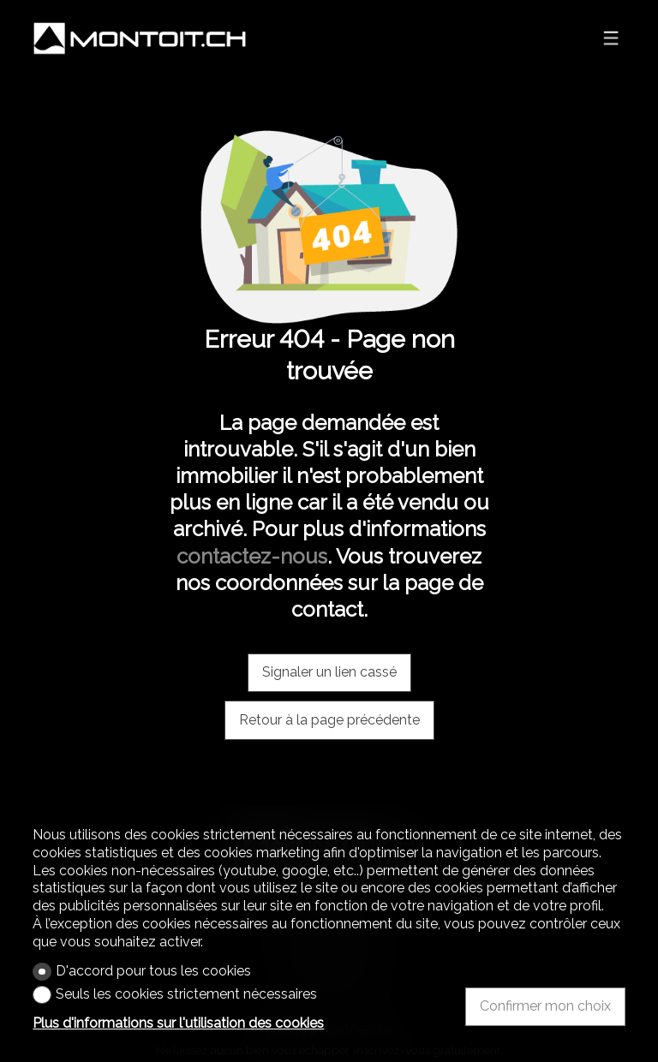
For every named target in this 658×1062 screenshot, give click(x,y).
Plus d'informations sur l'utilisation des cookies (178, 1023)
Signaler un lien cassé (329, 672)
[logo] (140, 38)
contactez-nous (251, 556)
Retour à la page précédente (329, 720)
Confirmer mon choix (545, 1006)
